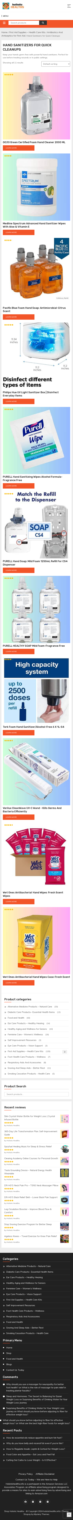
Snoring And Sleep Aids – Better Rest (26, 1068)
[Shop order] (55, 64)
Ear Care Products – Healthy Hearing (26, 1023)
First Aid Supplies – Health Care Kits (27, 32)
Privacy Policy (25, 1473)
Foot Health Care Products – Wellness (27, 1056)
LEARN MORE (11, 148)
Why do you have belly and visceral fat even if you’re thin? (34, 1443)
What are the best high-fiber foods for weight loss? (44, 1423)
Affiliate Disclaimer (45, 1473)
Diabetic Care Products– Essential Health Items (31, 1012)
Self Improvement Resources (22, 1040)
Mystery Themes (41, 1514)
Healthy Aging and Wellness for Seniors (27, 1029)
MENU (5, 16)
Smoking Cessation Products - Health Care (29, 1073)
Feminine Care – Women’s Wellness (25, 1034)
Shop (8, 1353)
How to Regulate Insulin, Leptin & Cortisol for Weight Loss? (35, 1449)
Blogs (9, 1364)
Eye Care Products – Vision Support (25, 1045)
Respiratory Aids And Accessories (24, 1062)
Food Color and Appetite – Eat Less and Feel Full (30, 1454)
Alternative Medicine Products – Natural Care (30, 1006)
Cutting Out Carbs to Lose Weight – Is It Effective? (31, 1460)
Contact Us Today (15, 1370)
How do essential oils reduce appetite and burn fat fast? (34, 1437)
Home (4, 32)
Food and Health (16, 1017)
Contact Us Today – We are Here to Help (37, 1479)
